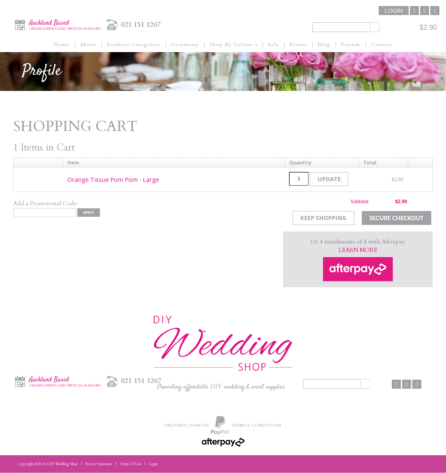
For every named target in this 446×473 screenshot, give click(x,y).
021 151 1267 (141, 25)
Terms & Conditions (256, 425)
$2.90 (428, 27)
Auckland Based (65, 24)
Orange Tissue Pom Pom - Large (114, 179)
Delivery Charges (185, 425)
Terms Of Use (130, 464)
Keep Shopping (323, 218)
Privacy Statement (98, 464)
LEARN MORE (358, 250)
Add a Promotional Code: (45, 203)
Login (394, 11)
